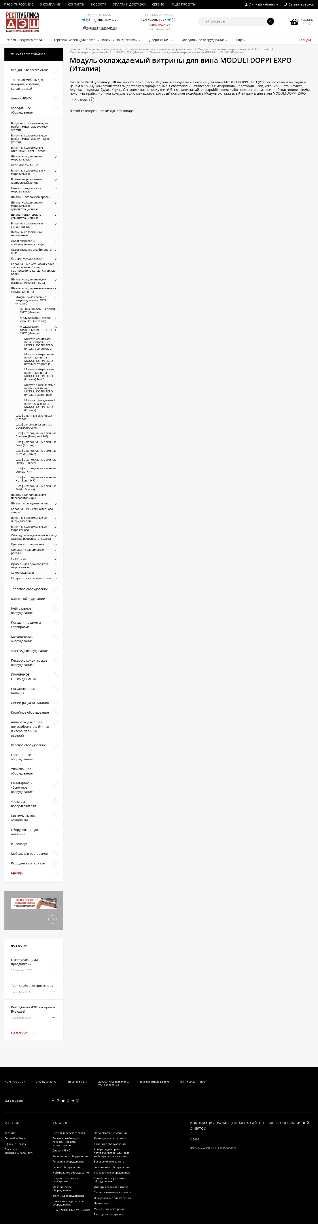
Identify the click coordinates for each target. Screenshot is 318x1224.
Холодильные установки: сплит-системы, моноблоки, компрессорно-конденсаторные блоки (33, 269)
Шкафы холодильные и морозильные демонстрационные (27, 205)
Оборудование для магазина (113, 1198)
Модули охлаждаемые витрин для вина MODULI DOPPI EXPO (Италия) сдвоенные (39, 390)
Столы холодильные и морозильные (26, 189)
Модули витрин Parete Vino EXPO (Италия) (35, 319)
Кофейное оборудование (110, 1144)
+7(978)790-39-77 (153, 20)
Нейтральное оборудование (71, 1172)
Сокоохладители (22, 573)
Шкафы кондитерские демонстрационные (26, 216)
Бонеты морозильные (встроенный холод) (26, 181)
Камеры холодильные (26, 258)
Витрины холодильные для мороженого (29, 528)
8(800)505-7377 (159, 25)
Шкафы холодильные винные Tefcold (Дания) (35, 452)
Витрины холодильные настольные (27, 233)
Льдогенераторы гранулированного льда (27, 242)
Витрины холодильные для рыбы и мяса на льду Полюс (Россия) (30, 138)
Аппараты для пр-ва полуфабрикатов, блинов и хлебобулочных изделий (111, 1153)
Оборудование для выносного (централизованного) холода (32, 537)
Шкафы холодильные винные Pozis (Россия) (35, 443)
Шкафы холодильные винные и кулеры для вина (160, 49)
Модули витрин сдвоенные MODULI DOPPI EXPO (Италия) (107, 52)
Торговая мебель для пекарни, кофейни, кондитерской (66, 1141)
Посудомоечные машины (110, 1133)
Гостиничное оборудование (112, 1167)
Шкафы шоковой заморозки (30, 197)
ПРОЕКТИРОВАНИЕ (18, 4)
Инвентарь (101, 1203)
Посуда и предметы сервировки (65, 1179)
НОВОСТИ (98, 4)
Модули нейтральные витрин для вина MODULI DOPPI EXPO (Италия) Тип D (39, 374)
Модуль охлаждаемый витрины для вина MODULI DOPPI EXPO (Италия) (39, 405)
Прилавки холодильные (27, 544)
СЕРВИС (158, 4)
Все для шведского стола (69, 1133)
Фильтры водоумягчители (111, 1187)
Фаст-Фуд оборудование (68, 1196)
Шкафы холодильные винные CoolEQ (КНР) (35, 470)
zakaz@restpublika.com (154, 1082)
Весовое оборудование (109, 1161)
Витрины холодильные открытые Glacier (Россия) (28, 149)
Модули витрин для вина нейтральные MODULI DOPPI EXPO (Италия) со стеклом (38, 344)
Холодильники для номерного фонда (32, 510)
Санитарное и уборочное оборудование (110, 1179)
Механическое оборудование (62, 1188)
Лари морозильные (24, 165)
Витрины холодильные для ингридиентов (29, 519)
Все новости (23, 1033)
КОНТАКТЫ (76, 4)
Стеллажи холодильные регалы (27, 551)
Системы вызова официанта (112, 1192)
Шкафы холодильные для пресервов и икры (28, 496)
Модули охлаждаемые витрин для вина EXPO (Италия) (233, 49)
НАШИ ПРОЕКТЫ (183, 4)
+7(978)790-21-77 (103, 20)
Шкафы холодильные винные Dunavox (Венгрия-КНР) (35, 434)
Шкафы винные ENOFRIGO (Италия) (33, 417)
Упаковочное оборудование (112, 1172)
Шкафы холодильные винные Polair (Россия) (35, 487)
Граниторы (18, 558)
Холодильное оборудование (104, 49)
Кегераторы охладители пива (31, 578)
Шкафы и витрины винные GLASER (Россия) (33, 426)
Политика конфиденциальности (19, 1151)
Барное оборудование (67, 1167)
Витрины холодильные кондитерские (27, 225)
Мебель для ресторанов (109, 1209)
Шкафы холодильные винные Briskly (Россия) (35, 461)
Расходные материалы (108, 1214)
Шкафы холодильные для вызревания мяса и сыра (28, 281)
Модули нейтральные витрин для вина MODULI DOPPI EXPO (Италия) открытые (39, 359)
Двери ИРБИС (61, 1150)
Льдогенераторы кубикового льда (31, 251)
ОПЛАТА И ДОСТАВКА (129, 4)
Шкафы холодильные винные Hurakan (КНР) (35, 478)
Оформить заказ (15, 1144)
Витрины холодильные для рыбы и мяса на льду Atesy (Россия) (29, 126)
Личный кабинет (15, 1138)
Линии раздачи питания (110, 1138)
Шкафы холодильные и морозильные (27, 158)
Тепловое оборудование (68, 1161)
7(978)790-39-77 (46, 1082)
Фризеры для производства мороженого (30, 565)
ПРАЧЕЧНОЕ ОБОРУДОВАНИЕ (72, 1210)
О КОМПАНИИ (50, 4)
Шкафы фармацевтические (29, 503)
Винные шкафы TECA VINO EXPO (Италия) (38, 310)
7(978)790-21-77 (14, 1082)
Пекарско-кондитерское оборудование (68, 1202)
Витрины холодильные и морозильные (28, 172)
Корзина (9, 1133)
